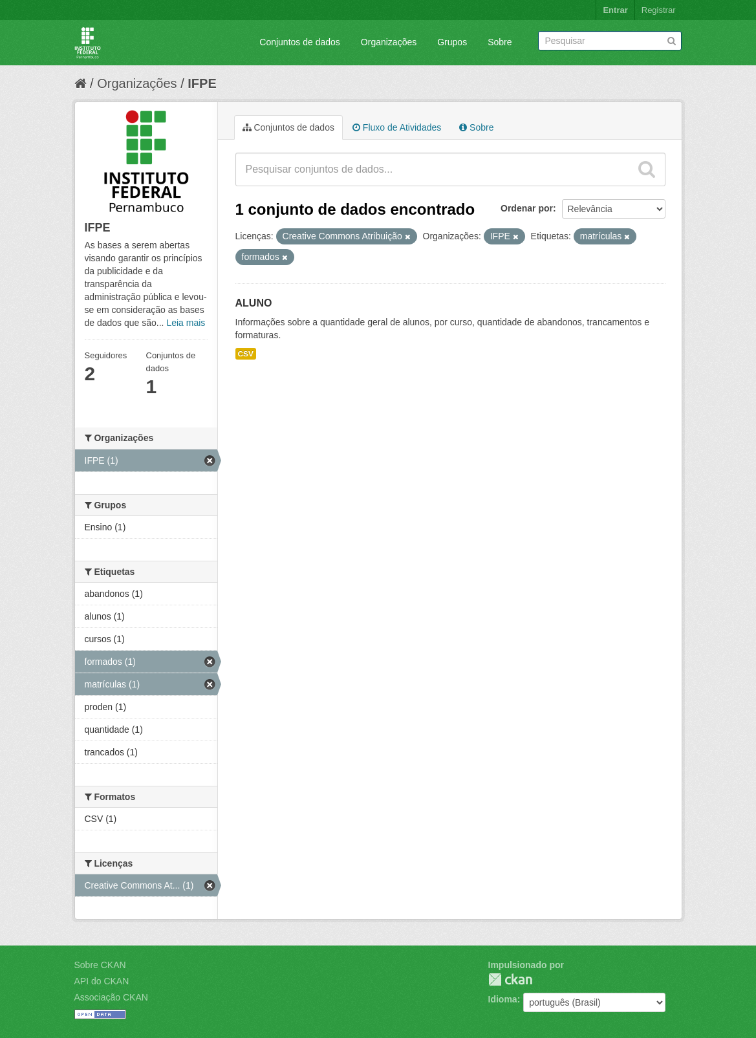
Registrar (659, 10)
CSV (246, 353)
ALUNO (253, 302)
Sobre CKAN (100, 965)
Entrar (615, 10)
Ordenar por (527, 208)
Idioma (502, 999)
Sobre (500, 42)
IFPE (202, 83)
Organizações (388, 42)
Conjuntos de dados (299, 42)
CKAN (510, 979)
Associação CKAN (111, 997)
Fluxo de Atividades (396, 127)
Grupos (452, 42)
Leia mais (185, 323)
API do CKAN (101, 981)
